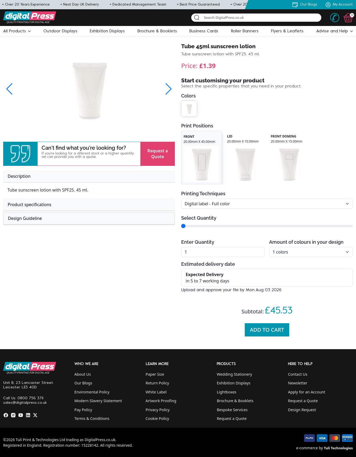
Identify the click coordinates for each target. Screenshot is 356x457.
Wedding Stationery (234, 374)
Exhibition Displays (233, 382)
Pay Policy (83, 409)
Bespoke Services (232, 409)
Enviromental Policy (92, 391)
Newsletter (297, 382)
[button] (17, 31)
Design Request (302, 409)
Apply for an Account (306, 391)
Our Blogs (83, 382)
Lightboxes (226, 391)
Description (19, 176)
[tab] (89, 176)
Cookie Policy (157, 418)
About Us (82, 374)
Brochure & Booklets (235, 400)
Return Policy (157, 382)
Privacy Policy (158, 409)
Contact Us (297, 374)
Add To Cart (267, 329)
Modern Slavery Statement (98, 400)
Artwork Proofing (161, 400)
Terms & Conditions (91, 418)
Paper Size (155, 374)
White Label (156, 391)
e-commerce (307, 447)
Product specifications (29, 204)
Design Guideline (25, 218)
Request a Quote (158, 153)
